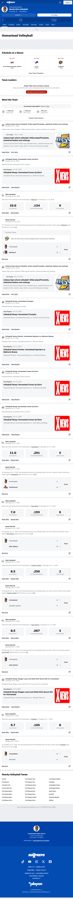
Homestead (10, 246)
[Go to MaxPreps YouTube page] (29, 862)
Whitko (51, 800)
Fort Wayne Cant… (7, 800)
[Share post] (69, 152)
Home (4, 25)
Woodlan (34, 719)
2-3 (16, 227)
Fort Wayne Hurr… (30, 788)
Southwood (34, 447)
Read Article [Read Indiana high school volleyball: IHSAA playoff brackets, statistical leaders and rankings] (5, 152)
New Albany (35, 506)
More (53, 25)
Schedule (11, 25)
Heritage (51, 782)
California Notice (42, 873)
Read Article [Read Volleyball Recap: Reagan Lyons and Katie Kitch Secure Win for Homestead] (5, 707)
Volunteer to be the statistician (36, 92)
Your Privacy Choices (36, 876)
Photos (41, 25)
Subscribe (30, 870)
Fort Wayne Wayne (54, 779)
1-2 (32, 534)
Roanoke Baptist (54, 797)
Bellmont (34, 199)
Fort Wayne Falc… (30, 782)
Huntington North (54, 788)
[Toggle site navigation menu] (2, 2)
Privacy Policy (41, 870)
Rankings (34, 25)
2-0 (34, 593)
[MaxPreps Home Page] (36, 29)
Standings (26, 25)
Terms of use (29, 873)
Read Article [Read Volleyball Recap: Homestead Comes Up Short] (5, 187)
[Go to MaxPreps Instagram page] (36, 862)
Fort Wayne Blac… (7, 797)
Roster (18, 25)
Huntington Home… (55, 785)
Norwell (51, 794)
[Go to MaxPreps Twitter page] (43, 862)
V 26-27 (18, 15)
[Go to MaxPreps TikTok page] (22, 862)
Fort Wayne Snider (30, 797)
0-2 (35, 474)
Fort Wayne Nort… (30, 791)
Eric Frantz (8, 134)
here (47, 106)
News (47, 25)
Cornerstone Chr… (7, 788)
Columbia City (6, 785)
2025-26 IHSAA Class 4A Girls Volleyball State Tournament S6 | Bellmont (30, 238)
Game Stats (5, 213)
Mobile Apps (40, 867)
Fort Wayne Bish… (7, 791)
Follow (54, 15)
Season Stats (15, 213)
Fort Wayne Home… (31, 785)
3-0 (16, 747)
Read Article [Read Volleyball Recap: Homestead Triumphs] (5, 329)
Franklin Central (36, 565)
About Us (31, 867)
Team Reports (7, 169)
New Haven (52, 791)
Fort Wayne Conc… (30, 779)
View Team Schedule (36, 73)
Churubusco (5, 782)
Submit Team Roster (36, 118)
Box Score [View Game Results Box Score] (5, 259)
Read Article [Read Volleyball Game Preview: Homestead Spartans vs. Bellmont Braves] (5, 364)
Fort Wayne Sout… (30, 800)
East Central (35, 625)
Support (36, 878)
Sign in (68, 2)
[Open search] (60, 2)
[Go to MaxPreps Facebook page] (50, 862)
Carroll (4, 779)
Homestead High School (36, 830)
